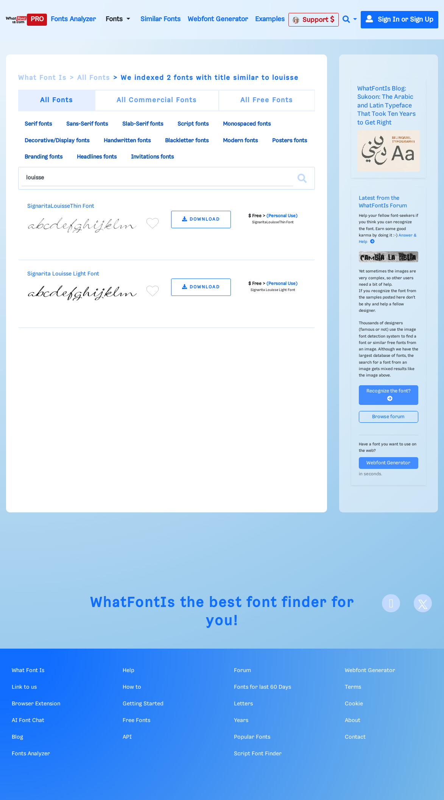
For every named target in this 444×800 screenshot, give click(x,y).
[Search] (302, 178)
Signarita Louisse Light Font (63, 274)
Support (313, 20)
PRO (37, 19)
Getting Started (143, 704)
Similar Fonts (160, 19)
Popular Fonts (252, 737)
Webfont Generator (218, 19)
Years (241, 721)
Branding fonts (43, 157)
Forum (242, 671)
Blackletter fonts (187, 141)
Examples (270, 19)
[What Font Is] (16, 19)
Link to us (24, 687)
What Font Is (42, 78)
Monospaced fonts (247, 124)
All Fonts (93, 78)
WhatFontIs (133, 603)
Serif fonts (38, 124)
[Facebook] (391, 603)
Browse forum (388, 416)
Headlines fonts (97, 157)
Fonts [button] (115, 19)
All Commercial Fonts (157, 100)
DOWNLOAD (201, 219)
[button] (350, 19)
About (352, 721)
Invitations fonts (152, 157)
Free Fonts (136, 721)
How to (132, 687)
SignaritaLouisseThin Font (60, 206)
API (127, 737)
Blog (17, 737)
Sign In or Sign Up (399, 19)
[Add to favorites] (152, 223)
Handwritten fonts (127, 141)
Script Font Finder (258, 754)
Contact (355, 737)
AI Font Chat (28, 721)
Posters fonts (289, 141)
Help (128, 671)
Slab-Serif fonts (142, 124)
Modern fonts (240, 141)
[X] (423, 603)
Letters (243, 704)
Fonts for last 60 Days (262, 687)
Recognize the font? (388, 395)
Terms (353, 687)
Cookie (354, 704)
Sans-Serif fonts (87, 124)
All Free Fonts (266, 100)
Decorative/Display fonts (57, 141)
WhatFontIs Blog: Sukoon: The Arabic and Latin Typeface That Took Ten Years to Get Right (386, 106)
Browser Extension (36, 704)
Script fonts (193, 124)
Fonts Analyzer (73, 19)
